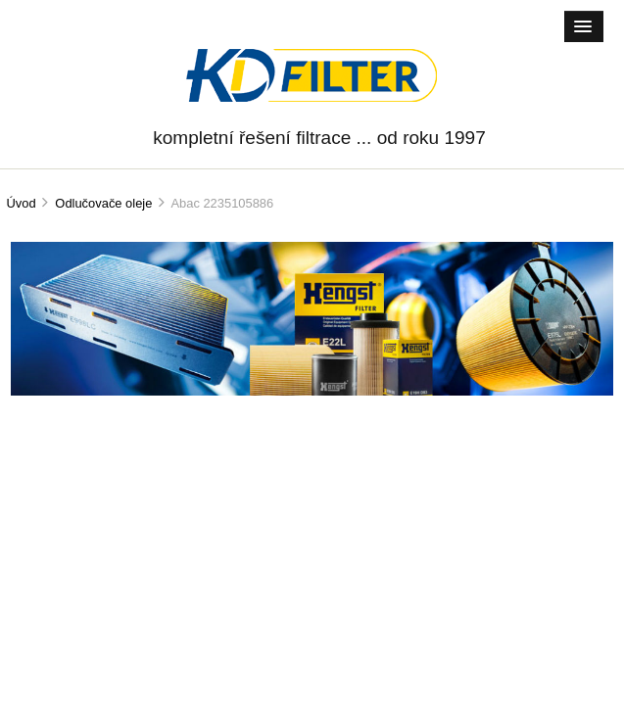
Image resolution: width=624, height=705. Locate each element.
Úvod (20, 203)
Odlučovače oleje (103, 203)
